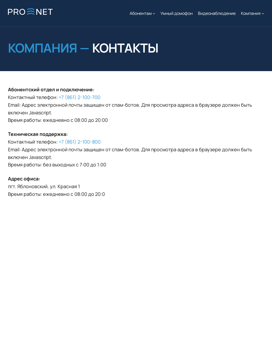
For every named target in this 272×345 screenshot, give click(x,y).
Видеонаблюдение (217, 13)
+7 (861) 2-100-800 (80, 142)
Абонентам (141, 13)
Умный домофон (176, 13)
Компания (251, 13)
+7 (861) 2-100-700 (79, 97)
